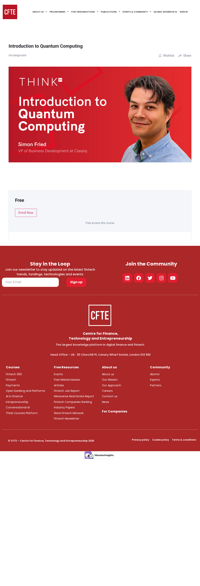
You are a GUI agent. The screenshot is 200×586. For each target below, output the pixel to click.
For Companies (114, 411)
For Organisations (84, 11)
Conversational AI (18, 407)
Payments (13, 385)
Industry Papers (64, 407)
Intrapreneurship (17, 402)
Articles (59, 385)
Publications (110, 11)
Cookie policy (160, 439)
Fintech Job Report (66, 391)
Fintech (11, 380)
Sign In (184, 11)
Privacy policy (140, 439)
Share (185, 55)
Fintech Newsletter (66, 418)
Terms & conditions (184, 439)
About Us (39, 11)
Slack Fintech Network (69, 413)
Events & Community (137, 11)
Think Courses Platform (22, 413)
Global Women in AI (165, 11)
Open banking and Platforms (25, 391)
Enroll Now (25, 213)
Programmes (59, 11)
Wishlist (166, 55)
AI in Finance (14, 396)
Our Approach (111, 385)
